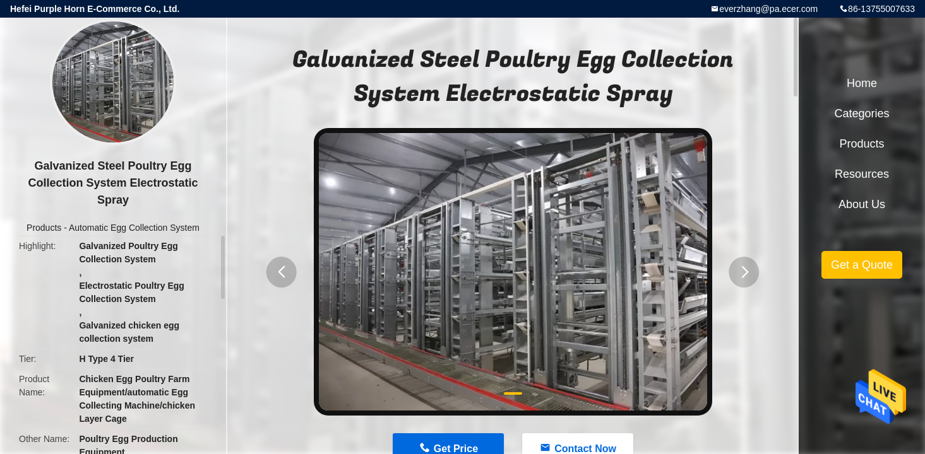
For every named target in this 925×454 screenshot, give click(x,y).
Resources (862, 174)
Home (862, 83)
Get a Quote (862, 265)
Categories (861, 113)
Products (44, 228)
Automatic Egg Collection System (134, 228)
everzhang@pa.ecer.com (768, 9)
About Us (861, 204)
